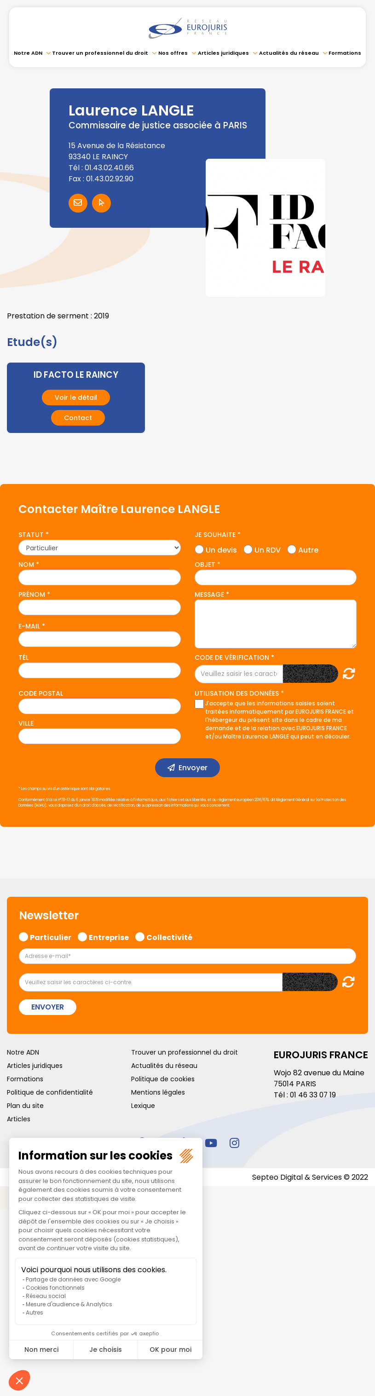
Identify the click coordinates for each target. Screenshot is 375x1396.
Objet (205, 564)
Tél (23, 657)
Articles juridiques (223, 53)
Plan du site (25, 1105)
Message (209, 594)
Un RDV (267, 549)
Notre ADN (28, 53)
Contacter (78, 203)
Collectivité (169, 936)
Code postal (40, 693)
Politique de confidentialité (50, 1092)
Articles (18, 1119)
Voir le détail (76, 397)
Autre (308, 549)
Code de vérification (232, 657)
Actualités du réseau (289, 53)
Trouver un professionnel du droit (100, 53)
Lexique (143, 1105)
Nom (26, 564)
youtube (211, 1142)
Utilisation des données (237, 693)
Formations (345, 53)
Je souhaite (215, 534)
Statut (31, 534)
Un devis (221, 549)
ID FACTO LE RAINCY (76, 375)
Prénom (31, 594)
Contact (78, 417)
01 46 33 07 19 (314, 1095)
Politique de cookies (163, 1079)
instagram (235, 1142)
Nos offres (173, 53)
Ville (26, 723)
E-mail (29, 626)
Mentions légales (158, 1092)
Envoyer (193, 767)
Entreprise (109, 936)
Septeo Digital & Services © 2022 (309, 1176)
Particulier (50, 936)
